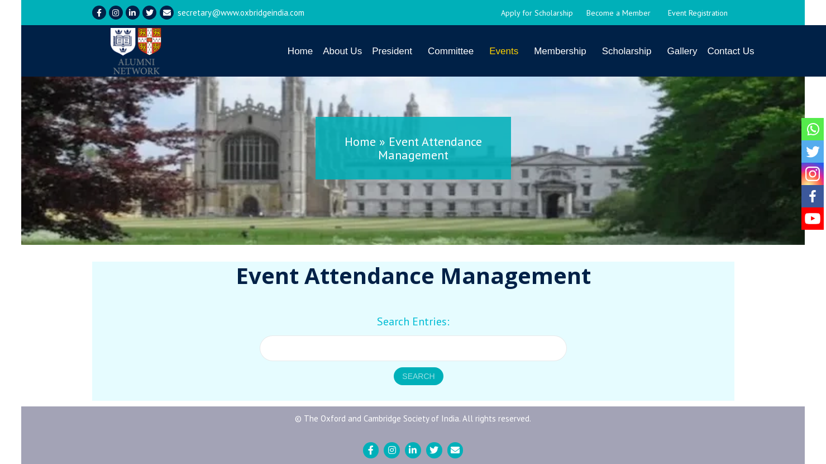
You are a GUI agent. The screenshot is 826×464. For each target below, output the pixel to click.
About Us (342, 51)
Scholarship (627, 51)
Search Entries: (413, 321)
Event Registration (698, 13)
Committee (451, 51)
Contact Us (730, 51)
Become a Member (618, 13)
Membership (560, 51)
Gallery (682, 51)
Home (300, 51)
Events (503, 51)
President (392, 51)
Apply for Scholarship (537, 13)
